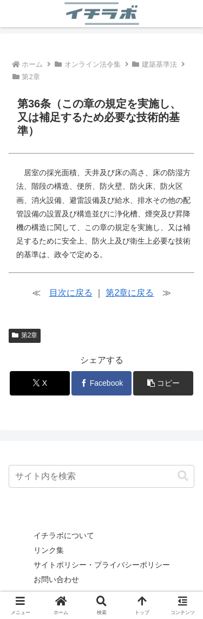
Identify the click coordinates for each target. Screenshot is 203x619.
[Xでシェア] (40, 383)
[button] (163, 383)
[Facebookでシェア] (101, 383)
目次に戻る (71, 292)
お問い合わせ (56, 579)
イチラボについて (64, 535)
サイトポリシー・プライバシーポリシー (102, 564)
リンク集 (49, 550)
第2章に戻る (130, 292)
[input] (101, 476)
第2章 (24, 335)
